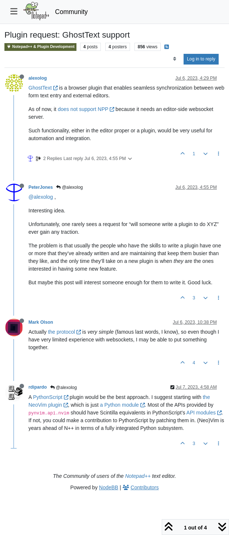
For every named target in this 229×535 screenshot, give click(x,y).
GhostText (43, 88)
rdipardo (37, 387)
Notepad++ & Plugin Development (40, 46)
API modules (204, 413)
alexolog (37, 78)
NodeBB (108, 487)
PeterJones (40, 187)
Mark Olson (40, 322)
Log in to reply (201, 59)
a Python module (122, 405)
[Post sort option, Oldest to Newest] (174, 59)
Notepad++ (138, 476)
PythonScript (50, 397)
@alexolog (69, 187)
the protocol (64, 332)
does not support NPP (86, 109)
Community (71, 11)
